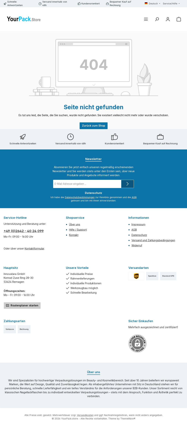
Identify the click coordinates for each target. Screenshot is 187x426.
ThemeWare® (127, 418)
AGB (134, 197)
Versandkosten (85, 415)
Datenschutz (139, 235)
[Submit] (127, 184)
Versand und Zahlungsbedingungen (153, 240)
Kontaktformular (34, 248)
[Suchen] (156, 19)
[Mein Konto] (167, 19)
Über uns (74, 224)
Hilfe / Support (78, 229)
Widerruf (136, 245)
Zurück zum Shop (93, 125)
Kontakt (73, 235)
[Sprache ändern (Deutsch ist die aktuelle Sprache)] (152, 4)
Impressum (138, 224)
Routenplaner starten (22, 305)
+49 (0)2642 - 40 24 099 (24, 231)
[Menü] (145, 19)
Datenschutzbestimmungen (80, 197)
